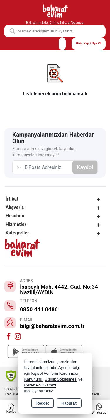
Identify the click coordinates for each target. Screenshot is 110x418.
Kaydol (85, 167)
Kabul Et (69, 403)
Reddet (42, 403)
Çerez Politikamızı (40, 385)
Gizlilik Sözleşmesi (61, 379)
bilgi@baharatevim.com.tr (52, 326)
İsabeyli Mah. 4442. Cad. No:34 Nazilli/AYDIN (59, 289)
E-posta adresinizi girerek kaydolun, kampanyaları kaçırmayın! (44, 151)
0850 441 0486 (39, 309)
